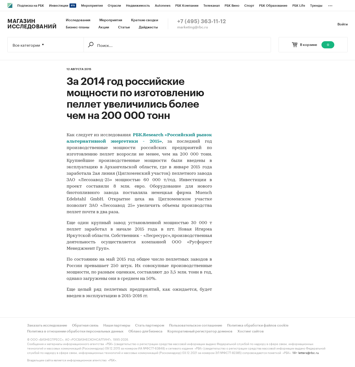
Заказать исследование (47, 325)
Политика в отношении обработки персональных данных (75, 331)
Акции (103, 27)
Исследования (78, 20)
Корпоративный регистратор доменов (199, 331)
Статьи (124, 27)
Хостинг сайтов (250, 331)
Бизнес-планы (77, 27)
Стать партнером (149, 325)
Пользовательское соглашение (195, 325)
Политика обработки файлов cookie (257, 325)
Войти (342, 24)
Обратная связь (85, 325)
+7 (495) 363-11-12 (201, 21)
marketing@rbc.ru (192, 27)
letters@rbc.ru (308, 352)
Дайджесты (148, 27)
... (330, 4)
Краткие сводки (144, 20)
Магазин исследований (31, 24)
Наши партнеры (116, 325)
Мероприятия (110, 20)
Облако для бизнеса (145, 331)
